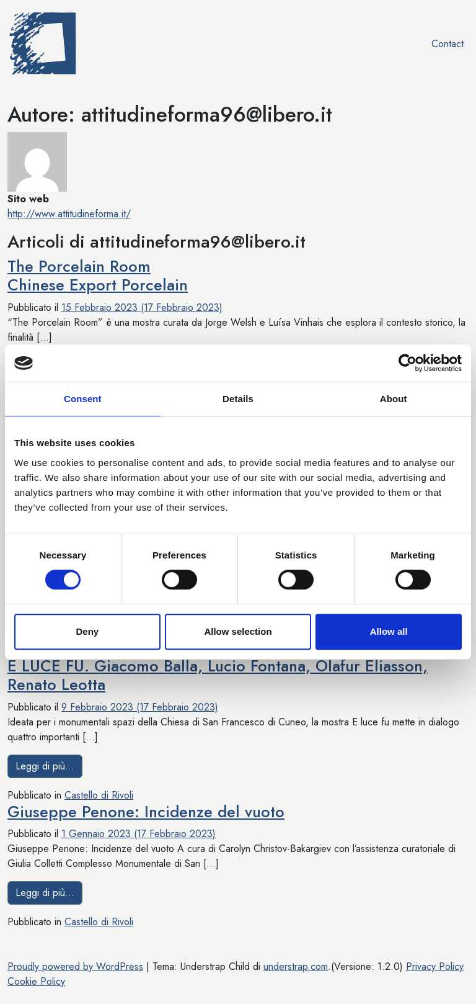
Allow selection (237, 631)
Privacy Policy (435, 966)
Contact (447, 44)
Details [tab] (238, 398)
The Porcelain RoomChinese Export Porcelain (97, 276)
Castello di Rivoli (98, 795)
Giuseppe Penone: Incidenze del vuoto (145, 811)
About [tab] (393, 398)
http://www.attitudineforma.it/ (69, 214)
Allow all (389, 631)
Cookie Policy (36, 981)
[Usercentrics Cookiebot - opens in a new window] (407, 363)
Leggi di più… (48, 765)
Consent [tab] (83, 398)
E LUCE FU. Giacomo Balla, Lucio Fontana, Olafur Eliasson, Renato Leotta (217, 675)
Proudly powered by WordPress (75, 966)
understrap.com (295, 966)
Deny (87, 631)
